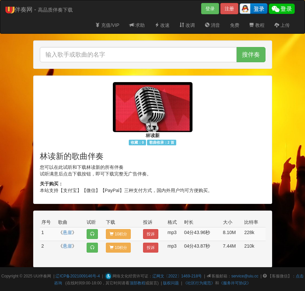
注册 (229, 8)
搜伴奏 (251, 54)
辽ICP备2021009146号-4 (77, 276)
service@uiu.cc (245, 276)
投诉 (151, 234)
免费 (234, 25)
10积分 (118, 234)
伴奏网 (45, 276)
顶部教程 (137, 283)
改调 (187, 25)
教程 (257, 25)
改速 (162, 25)
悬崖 (67, 232)
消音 (212, 25)
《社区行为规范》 (199, 283)
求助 (137, 25)
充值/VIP (107, 25)
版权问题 (171, 283)
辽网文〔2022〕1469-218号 (177, 276)
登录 (210, 8)
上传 (282, 25)
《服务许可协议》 (235, 283)
